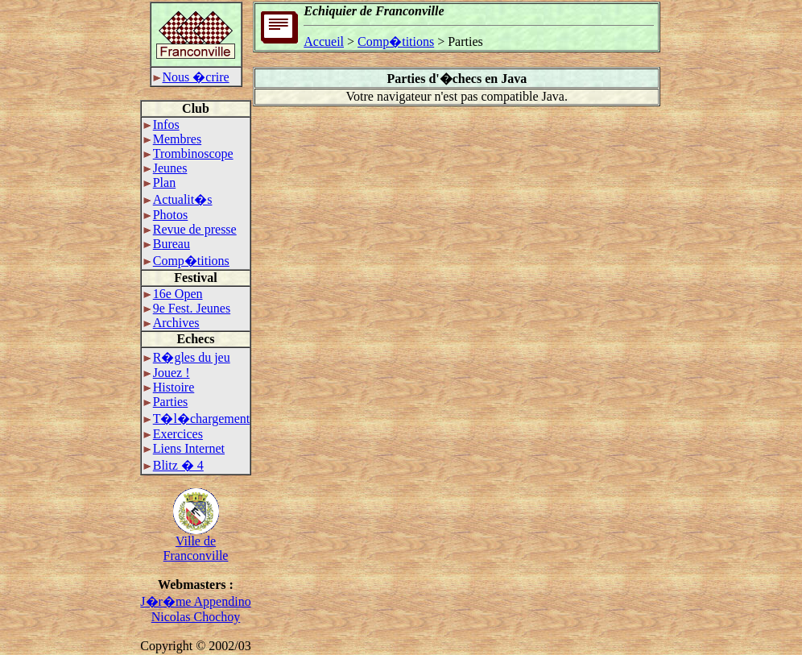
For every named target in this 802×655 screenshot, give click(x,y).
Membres (172, 139)
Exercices (173, 434)
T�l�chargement (196, 418)
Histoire (169, 387)
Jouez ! (166, 372)
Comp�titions (186, 260)
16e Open (173, 294)
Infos (161, 124)
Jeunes (165, 168)
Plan (159, 182)
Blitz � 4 (173, 465)
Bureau (166, 244)
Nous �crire (191, 77)
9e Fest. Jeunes (186, 308)
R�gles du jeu (186, 357)
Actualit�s (178, 199)
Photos (165, 215)
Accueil (324, 41)
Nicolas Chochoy (196, 617)
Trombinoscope (188, 153)
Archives (171, 323)
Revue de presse (190, 229)
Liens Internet (184, 448)
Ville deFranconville (196, 542)
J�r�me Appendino (195, 601)
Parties (165, 401)
